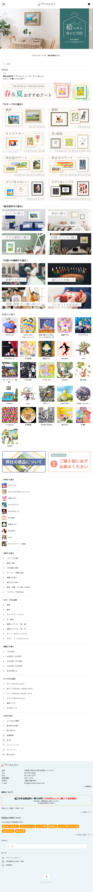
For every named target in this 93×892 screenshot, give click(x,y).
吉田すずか (12, 498)
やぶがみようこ (14, 511)
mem (10, 537)
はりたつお (12, 485)
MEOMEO (11, 531)
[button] (2, 28)
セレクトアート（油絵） (17, 544)
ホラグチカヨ (13, 505)
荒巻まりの (12, 524)
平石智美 (11, 518)
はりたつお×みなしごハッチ (19, 492)
